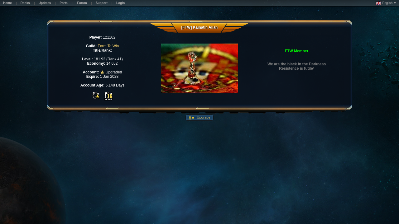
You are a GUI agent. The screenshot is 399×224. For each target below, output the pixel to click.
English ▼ (386, 3)
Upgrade (203, 117)
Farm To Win (108, 46)
